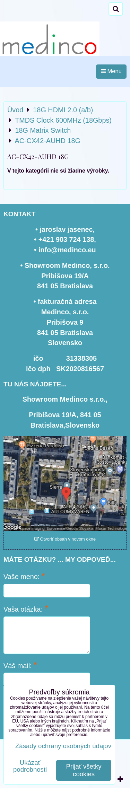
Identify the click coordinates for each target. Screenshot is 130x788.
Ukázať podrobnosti (30, 766)
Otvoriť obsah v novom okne (65, 539)
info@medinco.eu (67, 250)
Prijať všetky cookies (84, 770)
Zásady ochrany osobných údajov (63, 746)
